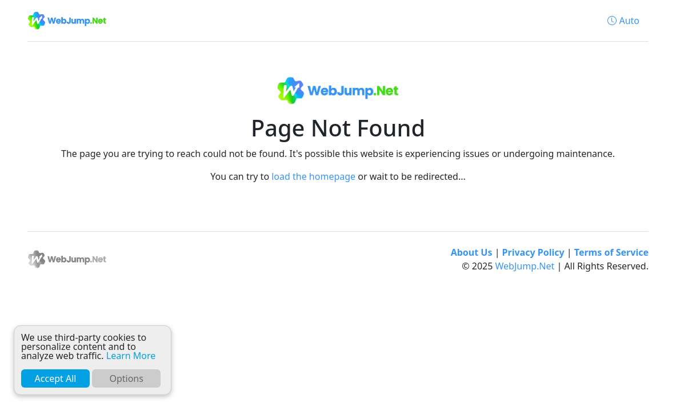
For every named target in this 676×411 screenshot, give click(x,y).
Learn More (131, 355)
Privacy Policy (533, 252)
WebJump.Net (525, 266)
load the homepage (313, 176)
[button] (623, 20)
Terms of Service (611, 252)
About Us (472, 252)
